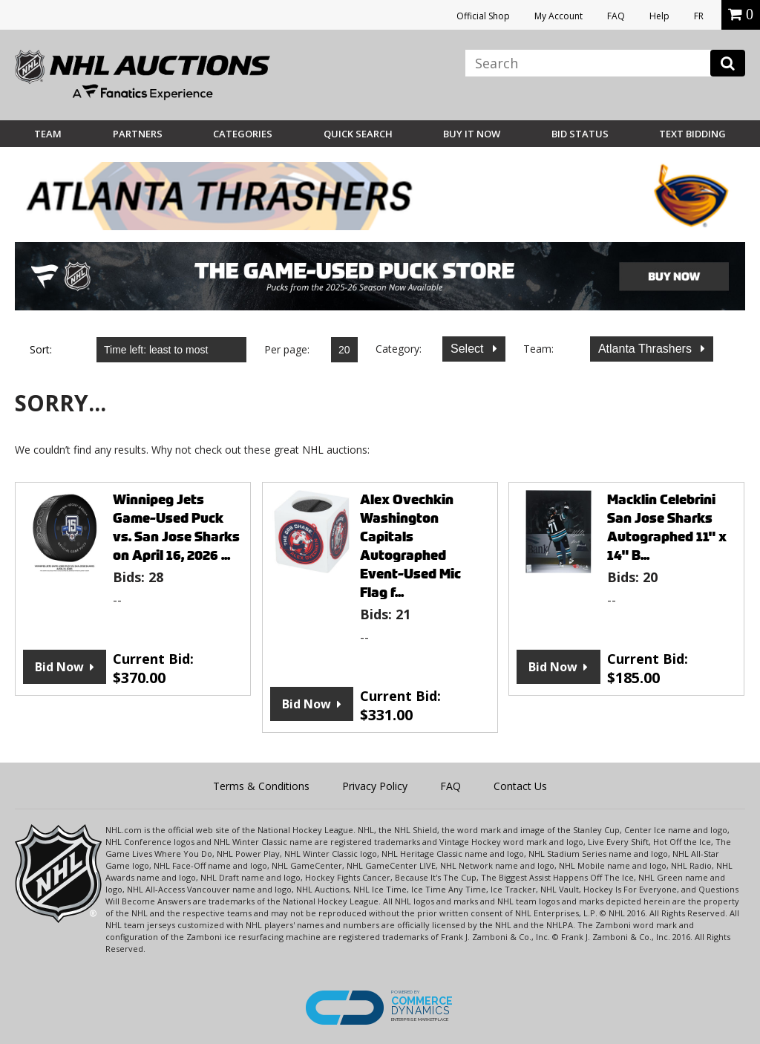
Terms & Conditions (261, 786)
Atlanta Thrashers (646, 348)
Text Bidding (692, 133)
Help (659, 16)
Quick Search (358, 133)
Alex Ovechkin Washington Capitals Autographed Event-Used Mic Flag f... (410, 545)
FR (699, 16)
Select (469, 348)
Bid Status (580, 133)
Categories (242, 133)
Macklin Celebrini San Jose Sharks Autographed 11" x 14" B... (667, 527)
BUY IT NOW (471, 133)
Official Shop (483, 16)
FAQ (616, 16)
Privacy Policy (374, 786)
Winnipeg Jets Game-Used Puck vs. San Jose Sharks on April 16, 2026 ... (176, 527)
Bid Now (59, 667)
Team (48, 133)
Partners (138, 133)
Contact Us (520, 786)
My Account (558, 16)
